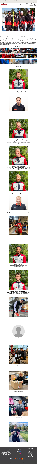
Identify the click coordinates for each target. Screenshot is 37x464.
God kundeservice (18, 0)
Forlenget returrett (8, 0)
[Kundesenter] (31, 4)
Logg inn (34, 5)
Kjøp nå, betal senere (29, 0)
